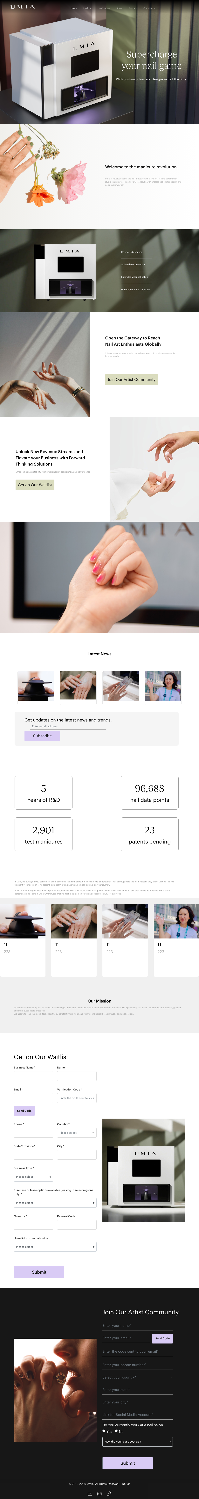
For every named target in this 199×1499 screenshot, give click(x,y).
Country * (63, 1124)
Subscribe (42, 735)
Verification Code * (69, 1089)
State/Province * (24, 1146)
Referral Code (66, 1216)
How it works (104, 8)
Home (74, 8)
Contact (133, 8)
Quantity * (20, 1216)
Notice (126, 1484)
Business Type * (24, 1168)
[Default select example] (33, 1177)
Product (87, 8)
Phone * (19, 1124)
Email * (18, 1089)
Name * (61, 1067)
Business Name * (24, 1067)
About (119, 8)
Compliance (149, 8)
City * (60, 1146)
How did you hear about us (31, 1238)
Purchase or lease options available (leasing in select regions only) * (53, 1192)
